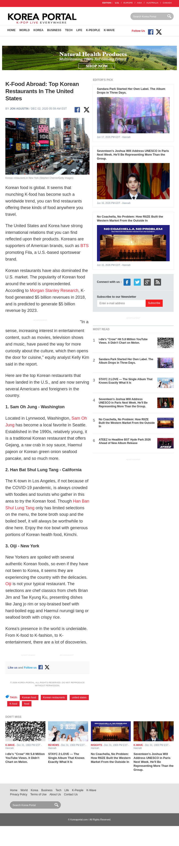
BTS (84, 245)
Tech (68, 30)
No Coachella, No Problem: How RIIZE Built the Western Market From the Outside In (130, 218)
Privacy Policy (18, 794)
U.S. (117, 3)
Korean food (29, 697)
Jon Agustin (19, 108)
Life (79, 30)
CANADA (167, 3)
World (24, 30)
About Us (55, 794)
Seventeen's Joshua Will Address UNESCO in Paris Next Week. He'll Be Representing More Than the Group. (133, 154)
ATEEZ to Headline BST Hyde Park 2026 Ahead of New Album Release (125, 441)
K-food (13, 703)
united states (79, 697)
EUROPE (128, 3)
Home (11, 30)
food (26, 703)
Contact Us (71, 794)
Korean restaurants (54, 697)
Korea (38, 30)
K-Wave (109, 30)
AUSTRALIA (152, 3)
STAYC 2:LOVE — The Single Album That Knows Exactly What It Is (125, 381)
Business (54, 30)
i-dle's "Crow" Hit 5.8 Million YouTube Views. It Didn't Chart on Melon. (123, 341)
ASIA (139, 3)
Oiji (8, 583)
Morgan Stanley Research (54, 290)
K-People (93, 30)
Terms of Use (38, 794)
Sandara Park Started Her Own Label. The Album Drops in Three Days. (126, 361)
